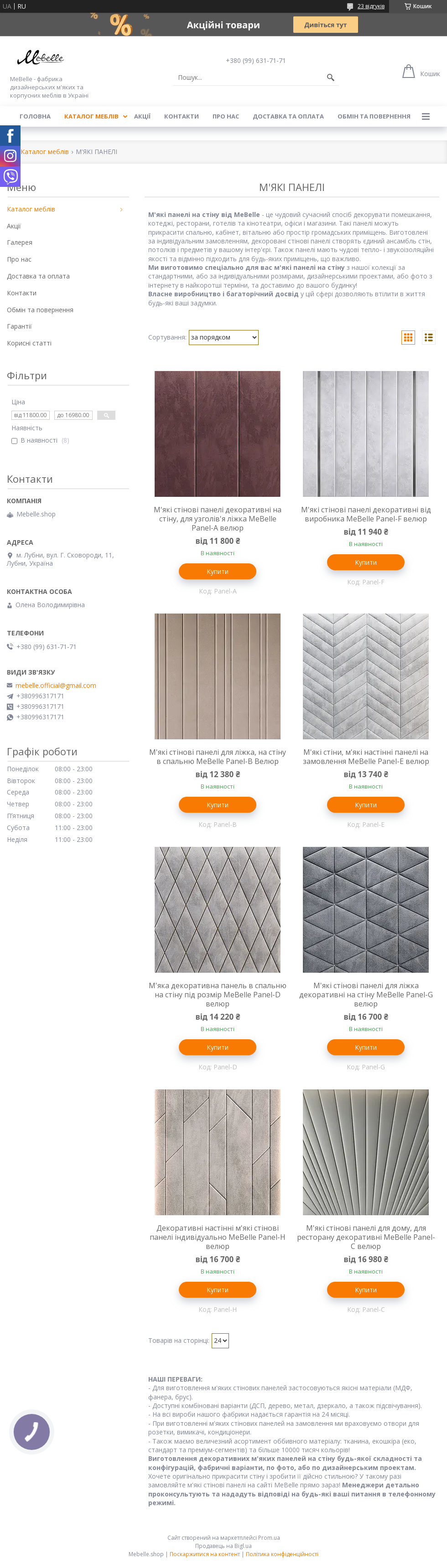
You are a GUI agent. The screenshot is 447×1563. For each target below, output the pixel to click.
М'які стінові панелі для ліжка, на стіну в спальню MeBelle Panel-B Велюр (217, 757)
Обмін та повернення (374, 116)
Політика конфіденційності (282, 1554)
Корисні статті (29, 343)
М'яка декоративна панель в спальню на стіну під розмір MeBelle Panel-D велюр (217, 994)
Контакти (181, 116)
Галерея (19, 242)
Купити (218, 571)
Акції (142, 116)
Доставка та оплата (288, 116)
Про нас (226, 116)
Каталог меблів (91, 116)
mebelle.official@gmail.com (56, 685)
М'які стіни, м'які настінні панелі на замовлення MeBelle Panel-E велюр (366, 757)
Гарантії (19, 326)
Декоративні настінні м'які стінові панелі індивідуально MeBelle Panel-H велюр (218, 1237)
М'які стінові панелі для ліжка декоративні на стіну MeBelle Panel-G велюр (366, 994)
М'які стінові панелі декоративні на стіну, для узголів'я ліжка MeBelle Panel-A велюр (217, 518)
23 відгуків (371, 6)
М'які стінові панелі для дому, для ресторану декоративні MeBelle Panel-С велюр (366, 1237)
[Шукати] (330, 77)
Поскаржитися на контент (205, 1554)
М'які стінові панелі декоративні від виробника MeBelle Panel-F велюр (366, 514)
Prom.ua (269, 1538)
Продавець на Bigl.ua (223, 1546)
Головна (35, 116)
